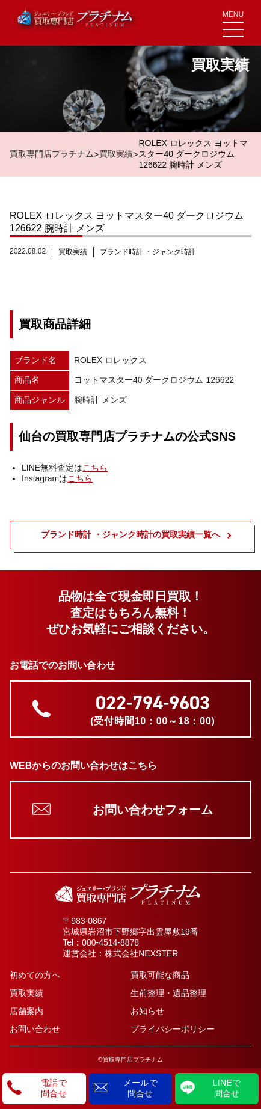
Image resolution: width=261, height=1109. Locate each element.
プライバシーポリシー (172, 1029)
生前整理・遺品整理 (168, 993)
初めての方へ (35, 975)
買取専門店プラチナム (52, 154)
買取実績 (116, 154)
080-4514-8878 (110, 942)
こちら (95, 467)
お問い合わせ (35, 1029)
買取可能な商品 (159, 975)
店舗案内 (26, 1011)
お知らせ (147, 1011)
